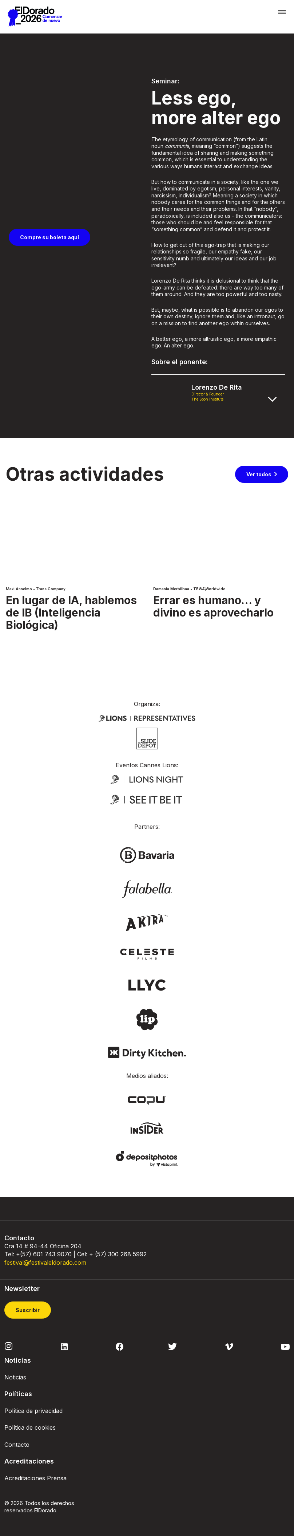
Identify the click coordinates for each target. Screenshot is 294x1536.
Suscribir (28, 1310)
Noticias (15, 1377)
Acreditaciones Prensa (35, 1478)
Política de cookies (30, 1427)
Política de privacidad (33, 1410)
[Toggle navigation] (282, 12)
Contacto (16, 1444)
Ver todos (258, 474)
